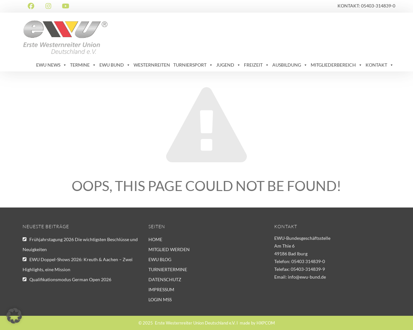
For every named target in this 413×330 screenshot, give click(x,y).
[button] (14, 316)
